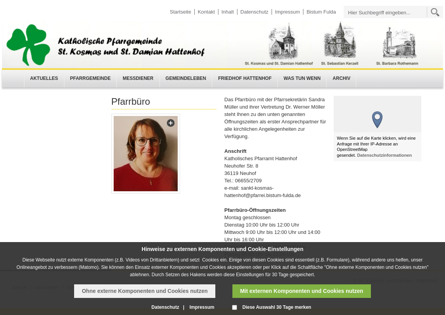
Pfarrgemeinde (90, 78)
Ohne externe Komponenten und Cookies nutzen (145, 291)
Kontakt (206, 12)
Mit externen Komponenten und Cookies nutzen (301, 291)
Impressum (287, 12)
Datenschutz (254, 12)
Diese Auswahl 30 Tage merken (276, 307)
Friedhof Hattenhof (245, 78)
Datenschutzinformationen (384, 155)
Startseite (180, 12)
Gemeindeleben (186, 78)
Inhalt (228, 12)
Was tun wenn (302, 78)
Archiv (341, 78)
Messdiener (138, 78)
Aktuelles (44, 78)
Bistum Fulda (321, 12)
